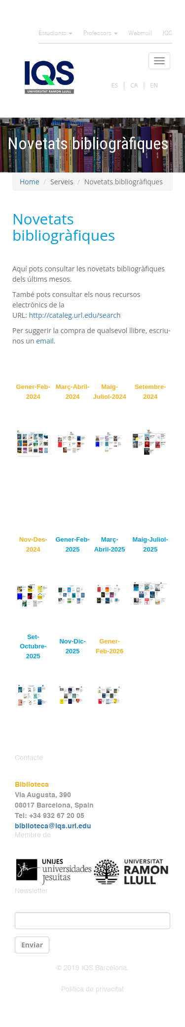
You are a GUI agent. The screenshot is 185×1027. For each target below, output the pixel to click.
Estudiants (55, 34)
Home (29, 181)
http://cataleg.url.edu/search (74, 315)
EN (154, 85)
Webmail (140, 34)
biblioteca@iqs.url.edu (53, 826)
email (45, 340)
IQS (167, 34)
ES (114, 85)
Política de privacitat (92, 989)
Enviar (32, 944)
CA (134, 85)
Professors (100, 34)
